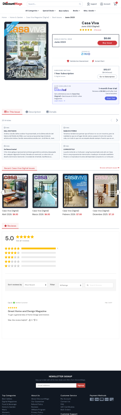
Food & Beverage (9, 404)
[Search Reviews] (99, 285)
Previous (2, 192)
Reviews (10, 225)
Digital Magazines (9, 401)
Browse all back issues (109, 168)
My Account (66, 399)
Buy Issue (107, 42)
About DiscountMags (40, 399)
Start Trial (111, 98)
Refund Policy (37, 404)
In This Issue (12, 111)
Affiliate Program (38, 410)
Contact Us (65, 401)
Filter (52, 284)
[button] (33, 248)
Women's (6, 412)
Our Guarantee (37, 401)
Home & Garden (9, 407)
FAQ (62, 404)
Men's (4, 410)
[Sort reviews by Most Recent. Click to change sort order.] (35, 284)
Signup (81, 385)
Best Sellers (7, 399)
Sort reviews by (15, 284)
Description (33, 111)
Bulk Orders (66, 410)
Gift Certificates (67, 407)
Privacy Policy (37, 412)
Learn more (59, 101)
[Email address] (56, 385)
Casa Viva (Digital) (10, 210)
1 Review (98, 30)
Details (51, 111)
